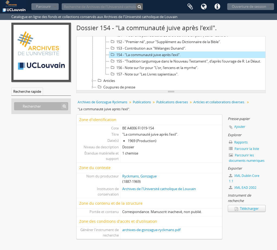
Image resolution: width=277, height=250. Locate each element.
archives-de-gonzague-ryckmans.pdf (151, 229)
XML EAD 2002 (242, 187)
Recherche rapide (27, 91)
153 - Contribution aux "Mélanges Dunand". (147, 48)
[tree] (171, 63)
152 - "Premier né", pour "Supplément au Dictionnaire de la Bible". (165, 42)
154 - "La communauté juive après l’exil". (144, 55)
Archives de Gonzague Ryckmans (102, 102)
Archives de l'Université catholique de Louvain (159, 188)
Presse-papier (190, 6)
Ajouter (239, 126)
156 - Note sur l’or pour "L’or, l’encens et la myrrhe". (153, 67)
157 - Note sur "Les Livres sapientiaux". (143, 74)
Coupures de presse (115, 87)
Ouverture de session (249, 6)
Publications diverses (172, 102)
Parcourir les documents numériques (247, 158)
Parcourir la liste (244, 148)
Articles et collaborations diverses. (219, 102)
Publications (142, 102)
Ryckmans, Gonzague (139, 176)
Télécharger (247, 208)
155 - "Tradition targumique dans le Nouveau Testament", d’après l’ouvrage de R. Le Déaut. (185, 61)
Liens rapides (217, 6)
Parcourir (43, 6)
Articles (105, 80)
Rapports (238, 142)
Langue (203, 6)
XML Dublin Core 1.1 (244, 178)
